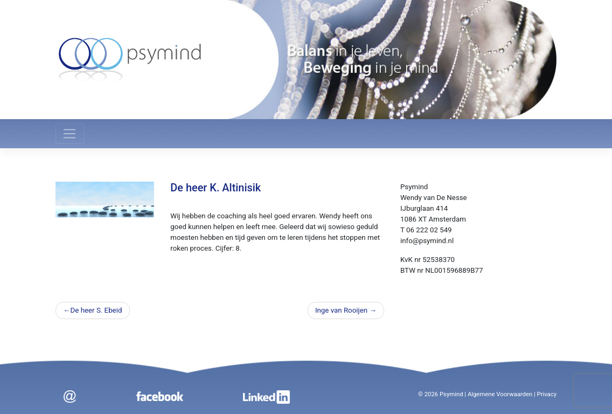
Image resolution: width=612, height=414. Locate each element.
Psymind (451, 394)
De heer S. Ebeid (96, 310)
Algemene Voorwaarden (500, 394)
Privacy (547, 394)
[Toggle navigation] (69, 133)
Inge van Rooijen (341, 310)
